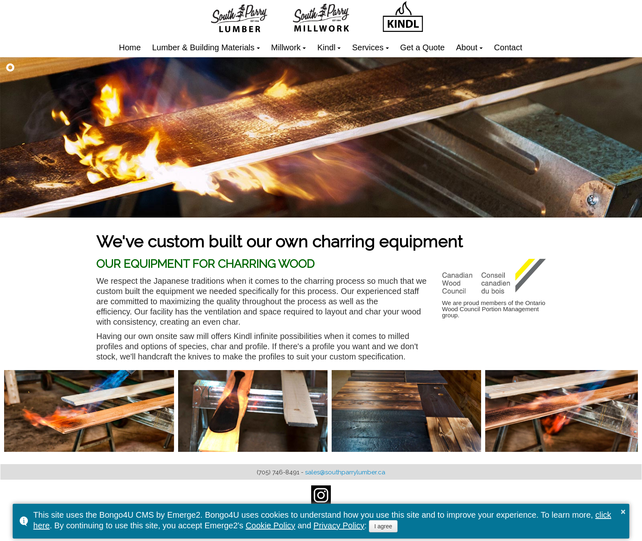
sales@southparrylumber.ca (345, 472)
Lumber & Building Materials (203, 47)
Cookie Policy (270, 525)
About (466, 47)
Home (130, 47)
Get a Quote (422, 47)
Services (368, 47)
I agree (383, 526)
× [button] (623, 511)
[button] (10, 67)
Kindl (326, 47)
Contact (508, 47)
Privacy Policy (339, 525)
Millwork (286, 47)
